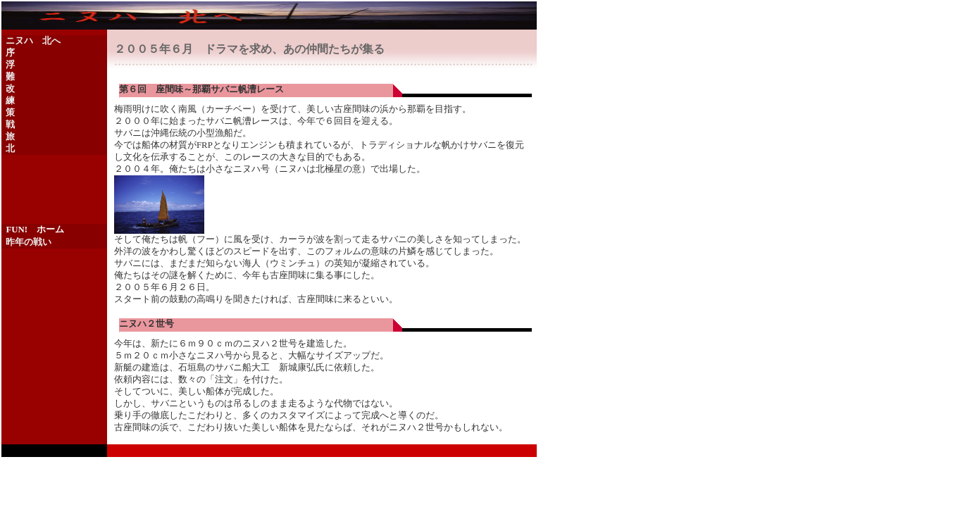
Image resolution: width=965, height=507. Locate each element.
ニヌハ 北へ (33, 41)
